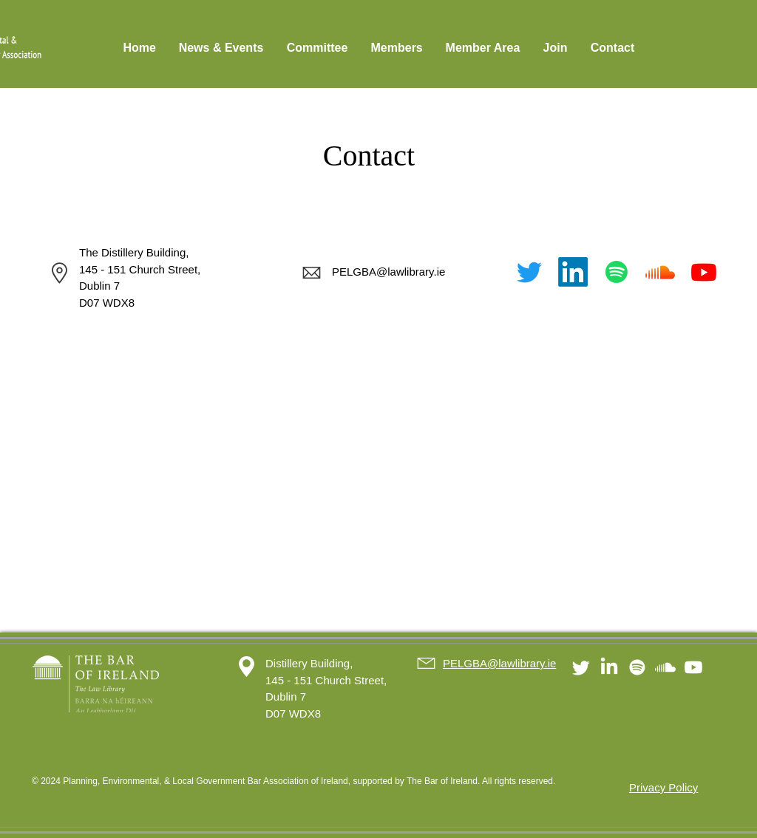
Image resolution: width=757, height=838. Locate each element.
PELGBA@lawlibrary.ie (388, 271)
